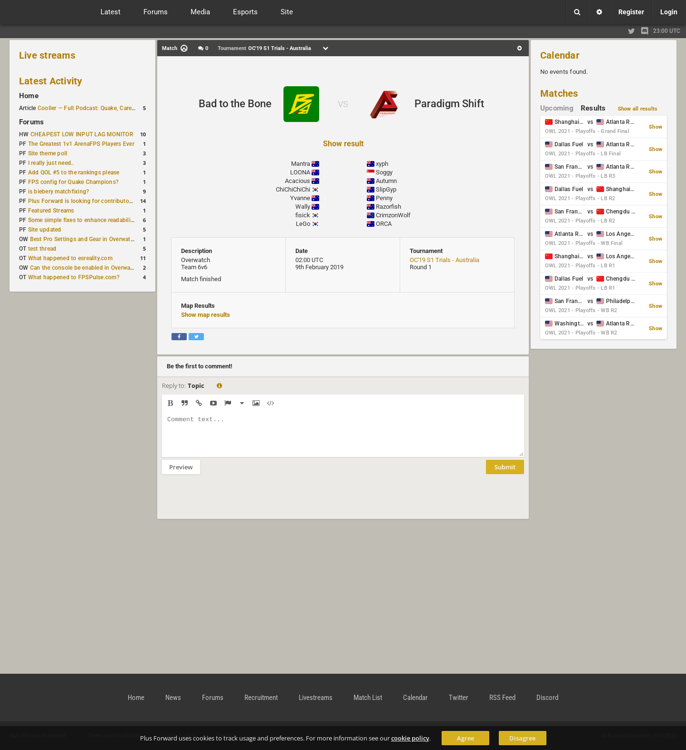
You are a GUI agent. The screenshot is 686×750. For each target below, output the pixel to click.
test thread (42, 248)
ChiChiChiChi (293, 189)
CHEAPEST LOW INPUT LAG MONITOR (81, 134)
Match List (367, 697)
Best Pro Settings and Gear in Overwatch (83, 239)
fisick (302, 215)
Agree (465, 738)
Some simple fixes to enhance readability (82, 220)
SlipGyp (386, 189)
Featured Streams (51, 210)
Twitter (458, 697)
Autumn (386, 180)
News (173, 697)
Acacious (297, 180)
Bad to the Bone (235, 104)
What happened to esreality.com (70, 258)
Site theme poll (48, 153)
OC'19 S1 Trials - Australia (444, 260)
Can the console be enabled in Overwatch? (86, 267)
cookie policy (410, 738)
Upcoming (557, 108)
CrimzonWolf (393, 215)
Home (29, 95)
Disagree (522, 738)
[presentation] (234, 502)
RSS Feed (502, 697)
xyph (382, 163)
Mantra (300, 163)
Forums (31, 122)
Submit (504, 474)
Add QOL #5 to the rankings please (74, 172)
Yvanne (300, 198)
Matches (559, 93)
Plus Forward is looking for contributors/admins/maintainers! (109, 201)
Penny (384, 198)
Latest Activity (50, 81)
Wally (302, 206)
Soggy (384, 172)
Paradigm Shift (449, 104)
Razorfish (388, 206)
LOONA (300, 172)
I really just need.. (51, 163)
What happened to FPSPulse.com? (74, 277)
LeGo (303, 223)
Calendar (559, 55)
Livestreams (316, 697)
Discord (547, 697)
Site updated (44, 229)
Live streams (47, 55)
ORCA (384, 223)
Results (593, 108)
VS (343, 104)
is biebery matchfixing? (59, 191)
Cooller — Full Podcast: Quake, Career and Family (102, 108)
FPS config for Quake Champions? (73, 182)
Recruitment (261, 697)
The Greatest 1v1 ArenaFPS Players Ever (81, 144)
